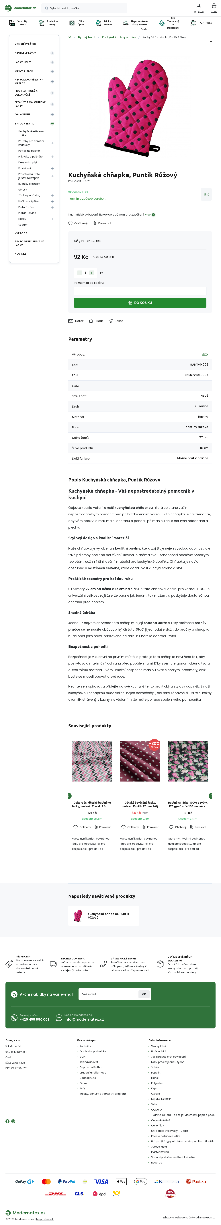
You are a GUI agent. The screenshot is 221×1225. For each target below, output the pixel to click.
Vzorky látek (158, 1046)
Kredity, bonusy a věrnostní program (103, 1094)
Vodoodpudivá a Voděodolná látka (173, 1157)
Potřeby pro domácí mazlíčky (31, 143)
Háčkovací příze (28, 201)
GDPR (83, 1057)
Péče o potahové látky (165, 1136)
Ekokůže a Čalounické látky (30, 104)
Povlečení (24, 168)
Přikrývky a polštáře (30, 156)
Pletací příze (26, 207)
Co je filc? (157, 1125)
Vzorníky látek (25, 44)
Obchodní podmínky (93, 1051)
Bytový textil (86, 37)
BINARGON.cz (208, 1217)
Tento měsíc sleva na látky (29, 243)
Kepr (154, 1088)
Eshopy (167, 1217)
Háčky (22, 219)
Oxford (155, 1094)
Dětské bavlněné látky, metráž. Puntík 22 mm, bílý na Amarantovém (140, 804)
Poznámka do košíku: (89, 283)
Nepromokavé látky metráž (29, 81)
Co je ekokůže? (160, 1120)
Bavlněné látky (25, 53)
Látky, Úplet (23, 62)
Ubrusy (22, 189)
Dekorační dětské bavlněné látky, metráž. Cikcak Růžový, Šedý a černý (92, 804)
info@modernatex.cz (84, 1019)
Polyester (157, 1083)
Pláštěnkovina (160, 1152)
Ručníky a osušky (29, 184)
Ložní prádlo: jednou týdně (167, 1062)
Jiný (206, 194)
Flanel (155, 1078)
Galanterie (22, 114)
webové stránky (185, 1217)
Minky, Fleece (24, 71)
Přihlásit (144, 994)
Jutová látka (159, 1147)
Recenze (156, 1162)
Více (148, 214)
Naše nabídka (159, 1051)
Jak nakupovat (89, 1062)
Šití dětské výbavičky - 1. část (169, 1131)
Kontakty (85, 1046)
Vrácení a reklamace (93, 1072)
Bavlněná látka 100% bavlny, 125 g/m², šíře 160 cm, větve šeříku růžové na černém (188, 804)
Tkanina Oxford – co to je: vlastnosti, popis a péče (183, 1115)
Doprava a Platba (90, 1067)
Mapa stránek (45, 1219)
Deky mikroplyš (27, 162)
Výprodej (21, 233)
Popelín (156, 1072)
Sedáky (23, 224)
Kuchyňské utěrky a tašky (119, 37)
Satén (155, 1067)
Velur (154, 1104)
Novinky (20, 254)
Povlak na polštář (29, 151)
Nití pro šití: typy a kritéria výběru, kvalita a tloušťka (183, 1141)
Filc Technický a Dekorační (26, 93)
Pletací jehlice (27, 213)
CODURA (156, 1109)
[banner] (20, 8)
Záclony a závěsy (29, 195)
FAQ (82, 1088)
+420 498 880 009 (35, 1019)
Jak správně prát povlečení (168, 1057)
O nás (83, 1083)
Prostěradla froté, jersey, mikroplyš (29, 176)
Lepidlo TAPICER (161, 1099)
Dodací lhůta (88, 1078)
